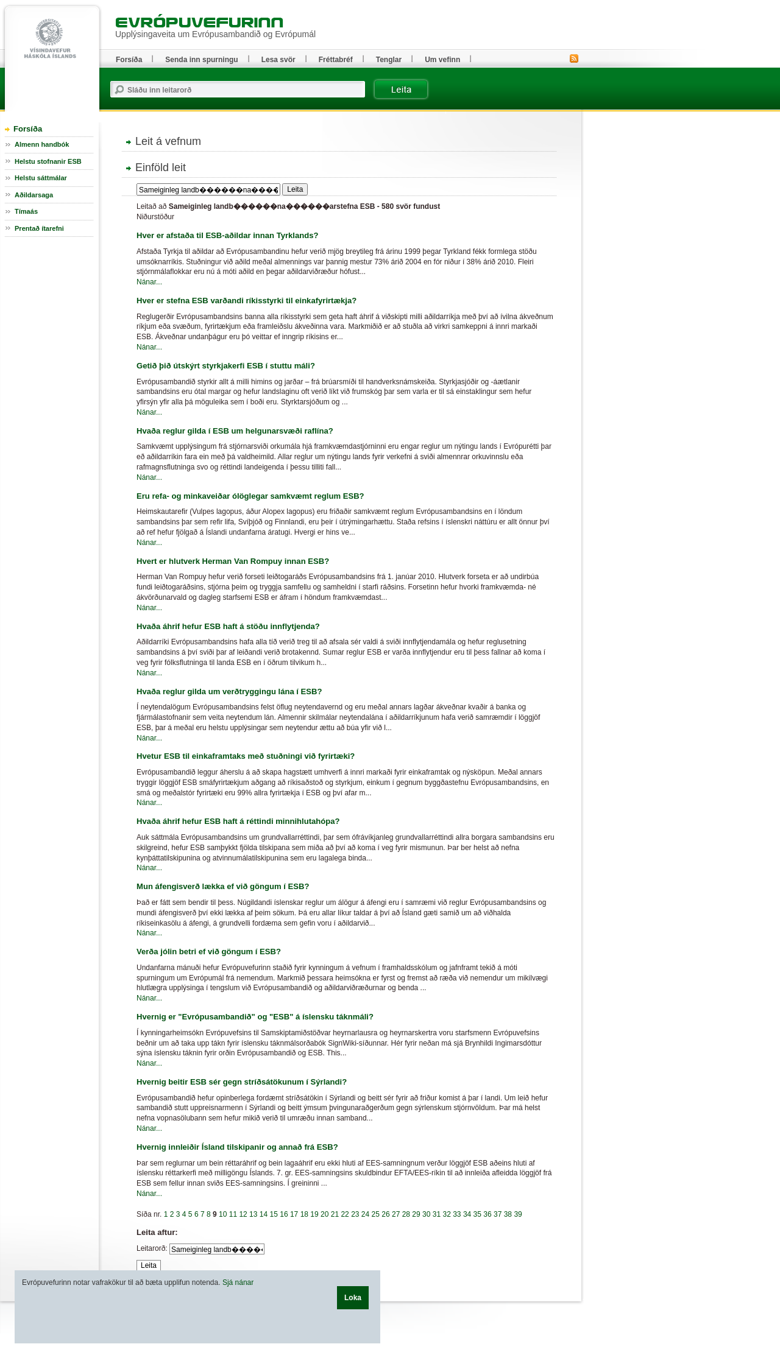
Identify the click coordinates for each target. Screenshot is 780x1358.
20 (324, 1214)
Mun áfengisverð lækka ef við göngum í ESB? (222, 886)
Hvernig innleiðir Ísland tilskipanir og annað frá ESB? (237, 1147)
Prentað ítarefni (39, 228)
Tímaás (26, 211)
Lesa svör (278, 59)
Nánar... (149, 282)
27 (396, 1214)
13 (253, 1214)
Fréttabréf (336, 59)
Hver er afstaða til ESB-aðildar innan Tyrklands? (227, 235)
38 (508, 1214)
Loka (352, 1297)
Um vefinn (442, 59)
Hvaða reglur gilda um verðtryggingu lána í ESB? (229, 691)
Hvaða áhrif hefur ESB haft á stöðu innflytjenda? (228, 626)
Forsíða (27, 128)
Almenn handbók (42, 144)
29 (416, 1214)
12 (243, 1214)
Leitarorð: (152, 1248)
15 (274, 1214)
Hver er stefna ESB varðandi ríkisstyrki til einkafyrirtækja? (246, 300)
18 (304, 1214)
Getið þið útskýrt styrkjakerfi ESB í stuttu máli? (225, 365)
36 (487, 1214)
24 (365, 1214)
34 (467, 1214)
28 (406, 1214)
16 (284, 1214)
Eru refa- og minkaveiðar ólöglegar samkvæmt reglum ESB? (250, 496)
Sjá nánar (238, 1282)
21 (335, 1214)
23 (355, 1214)
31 (437, 1214)
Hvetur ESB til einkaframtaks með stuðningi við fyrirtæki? (245, 756)
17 (294, 1214)
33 (457, 1214)
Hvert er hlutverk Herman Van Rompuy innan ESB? (232, 561)
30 (426, 1214)
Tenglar (389, 59)
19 (314, 1214)
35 (477, 1214)
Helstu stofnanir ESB (48, 161)
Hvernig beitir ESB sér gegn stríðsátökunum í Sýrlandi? (241, 1081)
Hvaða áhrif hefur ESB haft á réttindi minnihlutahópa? (238, 821)
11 (233, 1214)
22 (345, 1214)
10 (223, 1214)
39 (518, 1214)
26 (385, 1214)
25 (376, 1214)
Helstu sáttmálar (41, 177)
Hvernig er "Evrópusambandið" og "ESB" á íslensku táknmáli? (255, 1016)
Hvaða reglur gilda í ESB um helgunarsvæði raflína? (234, 430)
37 (498, 1214)
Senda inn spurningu (201, 59)
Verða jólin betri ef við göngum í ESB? (208, 951)
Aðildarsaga (34, 195)
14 (264, 1214)
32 (446, 1214)
